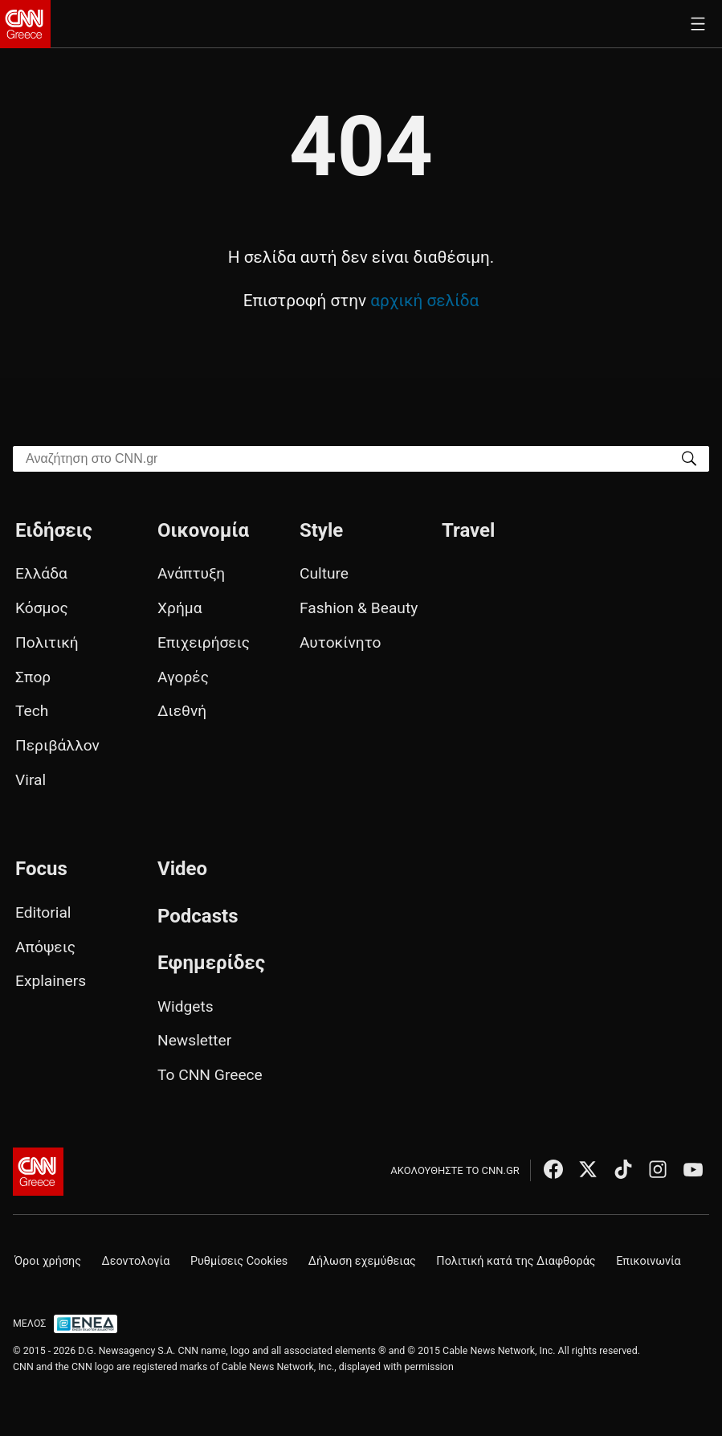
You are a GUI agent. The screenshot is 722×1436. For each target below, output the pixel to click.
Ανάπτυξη (191, 573)
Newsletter (194, 1040)
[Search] (689, 457)
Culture (324, 573)
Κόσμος (41, 608)
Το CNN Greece (210, 1075)
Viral (30, 780)
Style (321, 530)
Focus (41, 868)
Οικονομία (203, 530)
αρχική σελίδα (424, 300)
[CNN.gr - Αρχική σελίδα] (38, 1172)
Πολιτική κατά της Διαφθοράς (515, 1261)
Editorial (43, 912)
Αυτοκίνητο (340, 642)
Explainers (50, 981)
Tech (31, 711)
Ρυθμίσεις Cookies (239, 1261)
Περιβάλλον (57, 745)
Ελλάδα (41, 573)
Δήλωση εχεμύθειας (362, 1261)
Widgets (185, 1006)
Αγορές (183, 677)
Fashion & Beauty (359, 608)
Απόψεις (45, 947)
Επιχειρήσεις (203, 642)
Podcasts (198, 916)
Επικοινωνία (648, 1261)
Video (182, 868)
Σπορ (33, 677)
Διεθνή (181, 711)
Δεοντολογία (136, 1261)
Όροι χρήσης (47, 1261)
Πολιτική (47, 642)
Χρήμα (179, 608)
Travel (468, 530)
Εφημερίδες (211, 962)
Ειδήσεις (53, 530)
